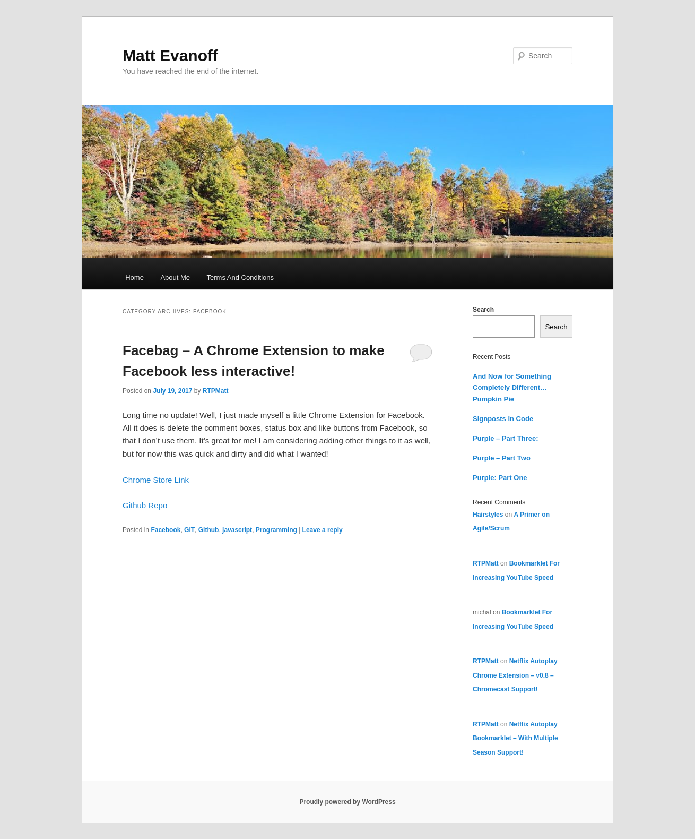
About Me (175, 277)
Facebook (165, 530)
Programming (276, 530)
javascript (237, 530)
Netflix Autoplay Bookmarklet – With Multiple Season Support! (515, 738)
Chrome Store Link (156, 479)
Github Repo (145, 505)
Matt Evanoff (170, 55)
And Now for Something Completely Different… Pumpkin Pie (512, 387)
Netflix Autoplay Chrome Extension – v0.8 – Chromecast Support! (515, 675)
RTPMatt (216, 391)
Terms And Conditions (240, 277)
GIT (189, 530)
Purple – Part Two (502, 458)
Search (483, 309)
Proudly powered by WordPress (347, 802)
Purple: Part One (500, 478)
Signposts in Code (503, 419)
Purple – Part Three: (505, 438)
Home (134, 277)
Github (208, 530)
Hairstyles (488, 514)
